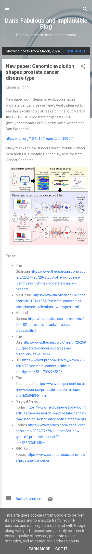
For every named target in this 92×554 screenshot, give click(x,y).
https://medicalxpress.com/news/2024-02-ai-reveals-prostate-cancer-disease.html (50, 325)
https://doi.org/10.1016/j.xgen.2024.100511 (40, 138)
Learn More (38, 549)
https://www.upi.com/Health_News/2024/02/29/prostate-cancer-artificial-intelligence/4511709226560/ (50, 366)
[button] (83, 67)
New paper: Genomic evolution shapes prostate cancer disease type (40, 72)
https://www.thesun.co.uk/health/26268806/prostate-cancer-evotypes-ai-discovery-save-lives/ (51, 348)
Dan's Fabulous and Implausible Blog (46, 23)
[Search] (85, 9)
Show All (76, 51)
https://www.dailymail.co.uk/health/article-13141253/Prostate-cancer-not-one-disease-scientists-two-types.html (50, 301)
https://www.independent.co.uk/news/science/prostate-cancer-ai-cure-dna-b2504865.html (51, 389)
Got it (61, 549)
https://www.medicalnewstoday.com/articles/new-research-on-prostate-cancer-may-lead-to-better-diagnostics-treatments (51, 413)
